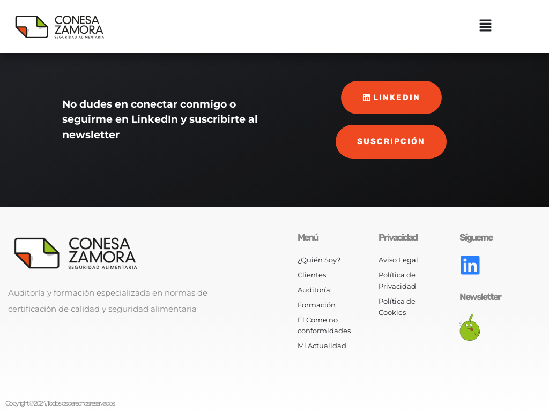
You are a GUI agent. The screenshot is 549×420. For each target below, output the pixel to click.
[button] (485, 26)
